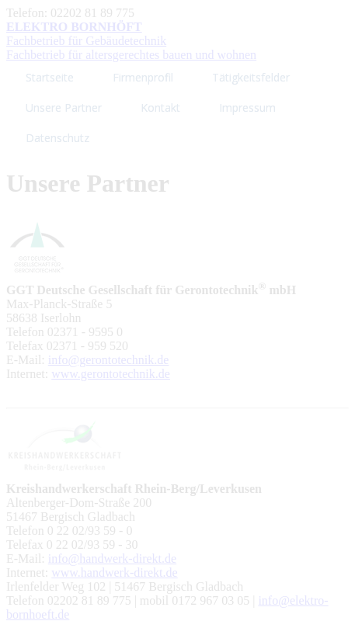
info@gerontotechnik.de (108, 359)
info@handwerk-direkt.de (112, 558)
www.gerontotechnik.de (110, 373)
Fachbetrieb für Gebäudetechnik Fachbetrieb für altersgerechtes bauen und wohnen (131, 40)
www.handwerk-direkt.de (114, 572)
